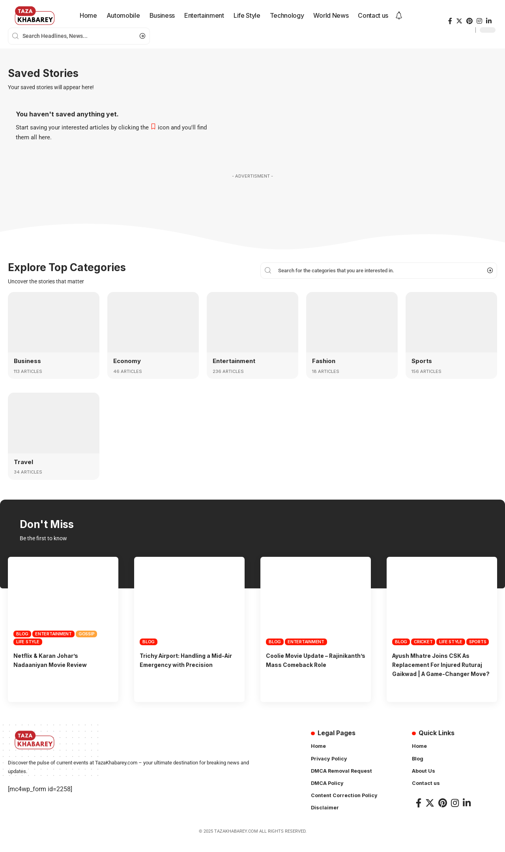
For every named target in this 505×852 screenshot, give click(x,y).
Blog (22, 633)
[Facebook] (450, 21)
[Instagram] (479, 21)
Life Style (27, 641)
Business (28, 361)
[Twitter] (459, 21)
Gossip (87, 633)
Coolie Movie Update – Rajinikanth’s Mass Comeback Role (312, 664)
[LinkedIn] (489, 21)
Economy (127, 361)
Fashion (324, 361)
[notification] (399, 15)
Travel (24, 461)
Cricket (423, 641)
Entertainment (235, 361)
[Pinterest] (469, 21)
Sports (422, 361)
